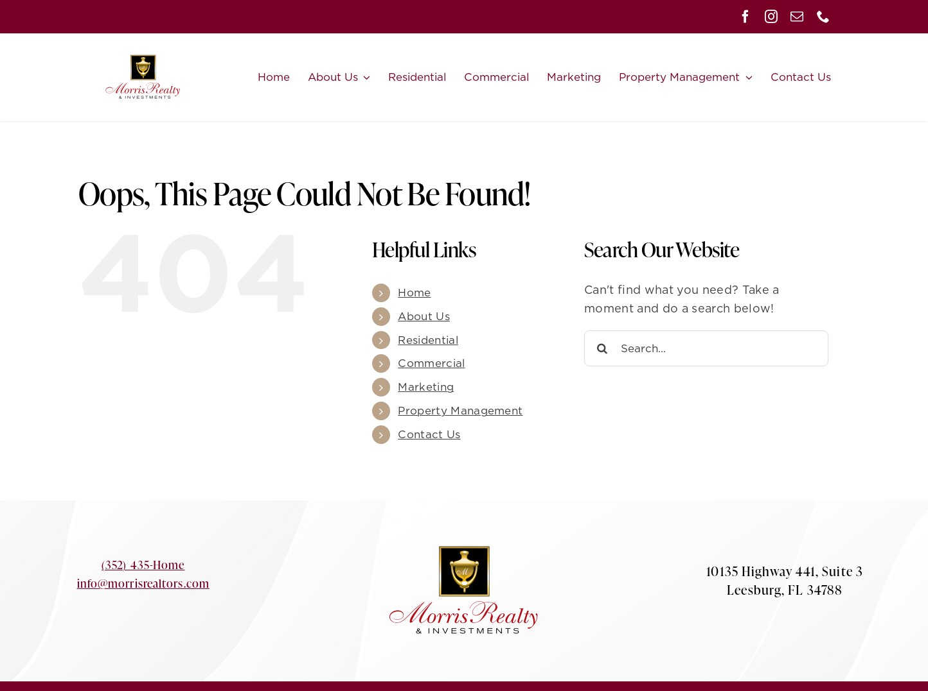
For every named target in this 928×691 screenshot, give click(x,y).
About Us (424, 316)
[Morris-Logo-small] (143, 43)
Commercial (431, 363)
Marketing (426, 387)
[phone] (823, 16)
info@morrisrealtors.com (143, 583)
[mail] (796, 16)
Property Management (460, 410)
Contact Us (429, 434)
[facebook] (745, 16)
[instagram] (771, 16)
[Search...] (706, 348)
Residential (428, 340)
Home (414, 292)
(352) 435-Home (143, 564)
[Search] (602, 348)
